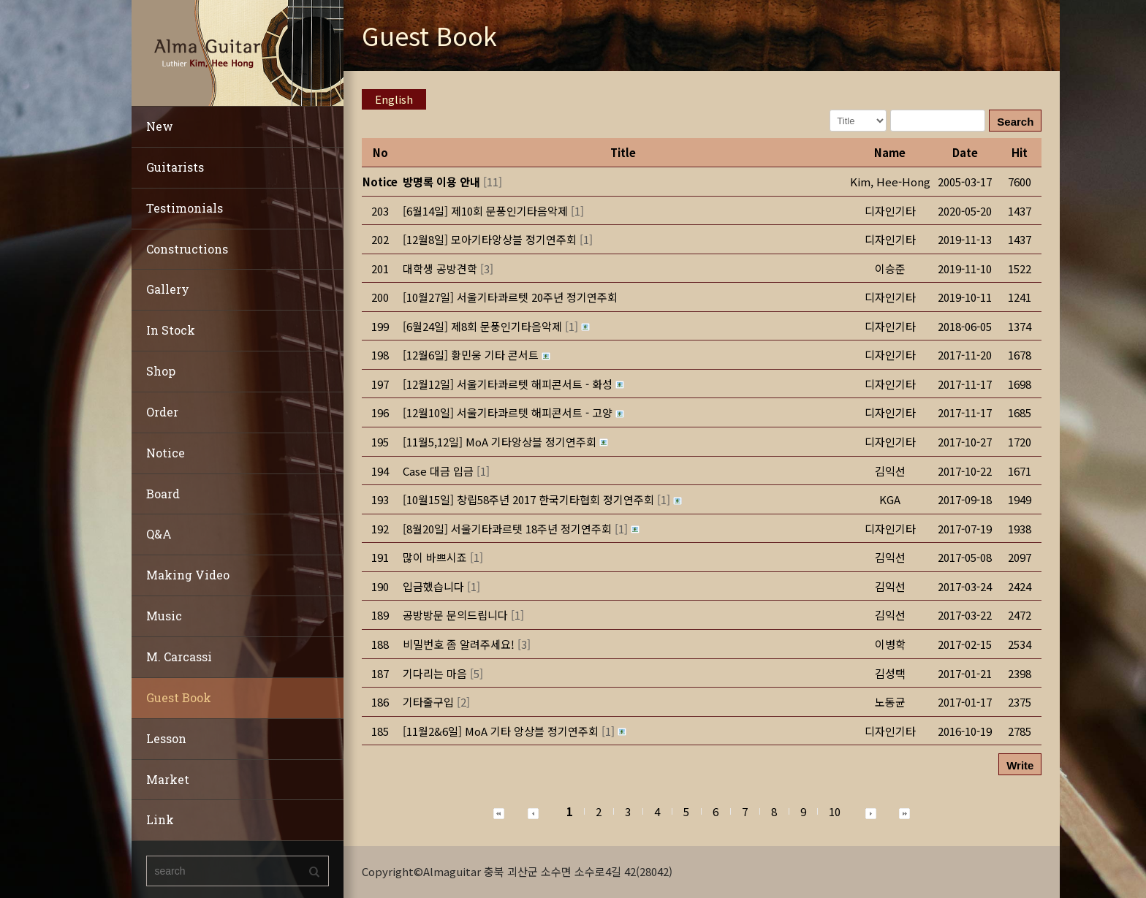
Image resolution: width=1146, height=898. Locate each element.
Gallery (167, 289)
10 (834, 811)
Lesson (166, 738)
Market (167, 779)
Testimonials (184, 208)
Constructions (187, 248)
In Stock (170, 330)
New (159, 126)
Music (164, 615)
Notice (165, 452)
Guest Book (178, 697)
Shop (160, 370)
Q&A (159, 533)
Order (162, 411)
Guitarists (175, 167)
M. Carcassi (179, 656)
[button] (890, 181)
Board (163, 493)
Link (160, 819)
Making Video (187, 574)
